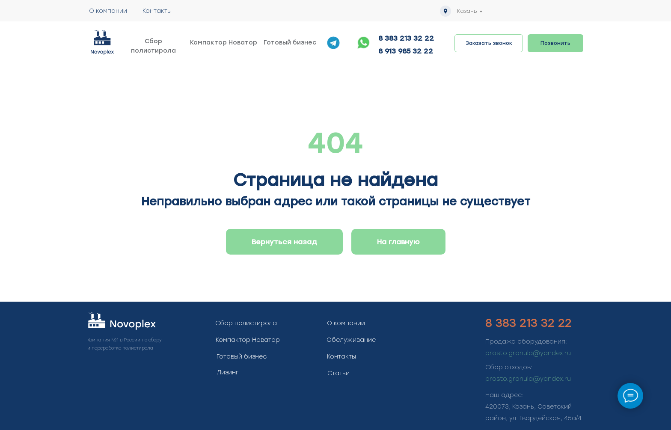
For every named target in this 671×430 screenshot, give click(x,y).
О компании (108, 11)
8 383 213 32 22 (406, 38)
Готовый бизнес (290, 42)
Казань (467, 11)
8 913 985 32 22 (405, 51)
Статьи (338, 373)
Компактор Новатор (223, 42)
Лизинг (227, 372)
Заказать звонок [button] (489, 43)
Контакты (157, 11)
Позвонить (555, 43)
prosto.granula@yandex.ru (528, 353)
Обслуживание (351, 340)
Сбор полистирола (153, 46)
